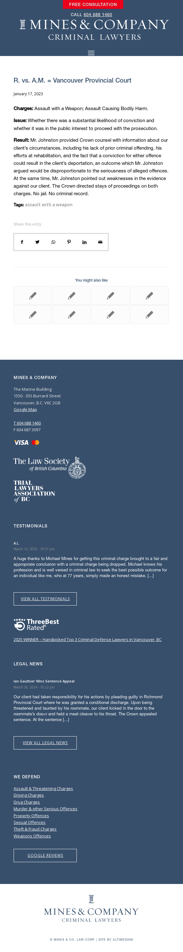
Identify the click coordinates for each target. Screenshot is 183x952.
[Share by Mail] (100, 242)
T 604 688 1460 (27, 423)
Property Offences (31, 815)
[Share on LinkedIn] (85, 242)
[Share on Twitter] (38, 242)
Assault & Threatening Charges (43, 788)
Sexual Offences (30, 822)
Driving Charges (29, 795)
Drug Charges (27, 802)
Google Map (25, 409)
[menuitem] (93, 4)
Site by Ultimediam (116, 939)
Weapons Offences (32, 836)
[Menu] (91, 53)
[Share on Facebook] (22, 242)
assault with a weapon (49, 205)
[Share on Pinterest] (69, 242)
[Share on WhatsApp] (53, 242)
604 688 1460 (98, 14)
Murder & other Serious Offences (45, 809)
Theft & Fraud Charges (35, 829)
